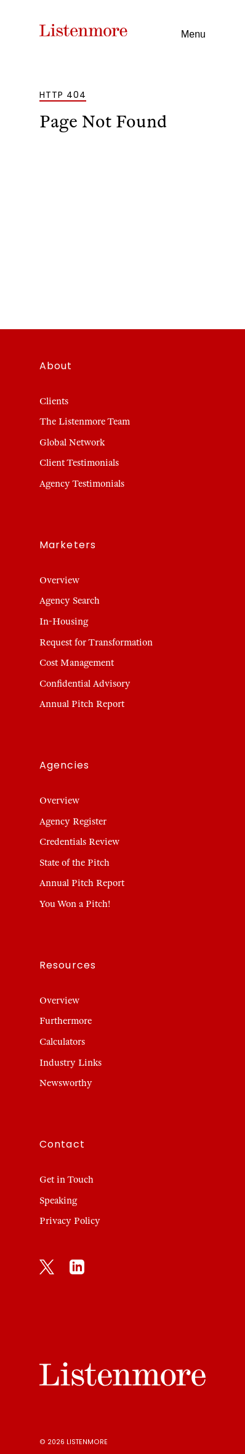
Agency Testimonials (81, 483)
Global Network (72, 442)
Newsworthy (65, 1083)
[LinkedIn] (77, 1269)
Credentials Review (79, 841)
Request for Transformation (96, 642)
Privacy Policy (69, 1220)
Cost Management (76, 662)
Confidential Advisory (85, 683)
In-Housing (63, 621)
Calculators (62, 1041)
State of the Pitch (74, 862)
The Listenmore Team (84, 421)
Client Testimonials (79, 462)
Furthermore (65, 1020)
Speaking (58, 1200)
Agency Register (72, 821)
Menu (193, 34)
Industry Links (70, 1062)
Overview (59, 580)
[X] (46, 1269)
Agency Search (69, 600)
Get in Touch (66, 1179)
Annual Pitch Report (81, 703)
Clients (53, 401)
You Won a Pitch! (74, 903)
